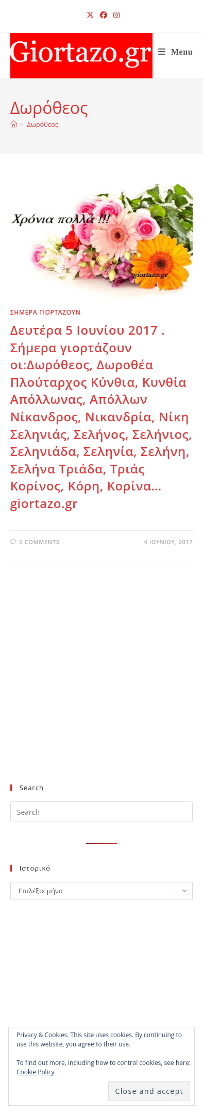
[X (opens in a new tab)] (90, 15)
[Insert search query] (101, 811)
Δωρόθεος (42, 124)
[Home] (13, 124)
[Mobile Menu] (175, 51)
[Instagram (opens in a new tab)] (115, 15)
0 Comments (39, 542)
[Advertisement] (97, 689)
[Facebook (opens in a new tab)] (103, 15)
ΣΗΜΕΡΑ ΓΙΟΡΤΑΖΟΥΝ (45, 312)
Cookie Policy (35, 1072)
